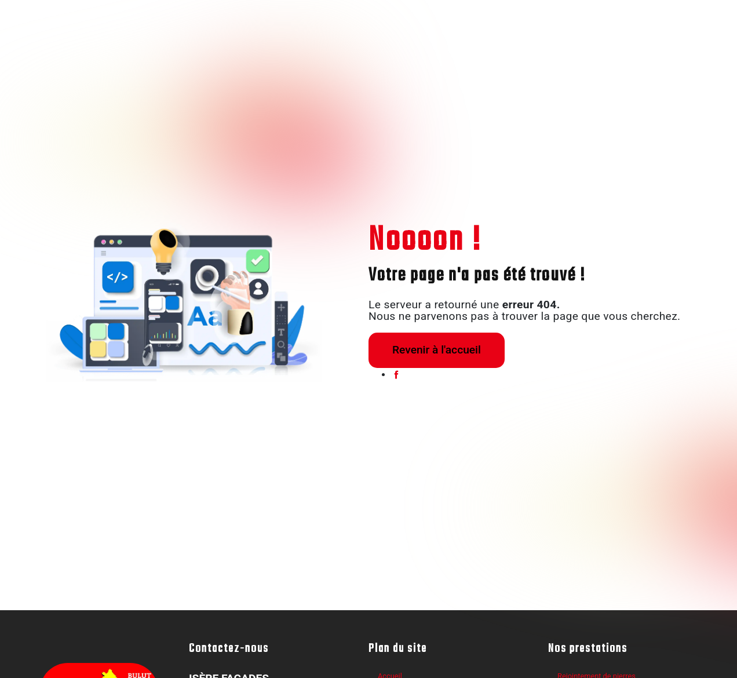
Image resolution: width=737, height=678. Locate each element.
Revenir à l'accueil (436, 349)
